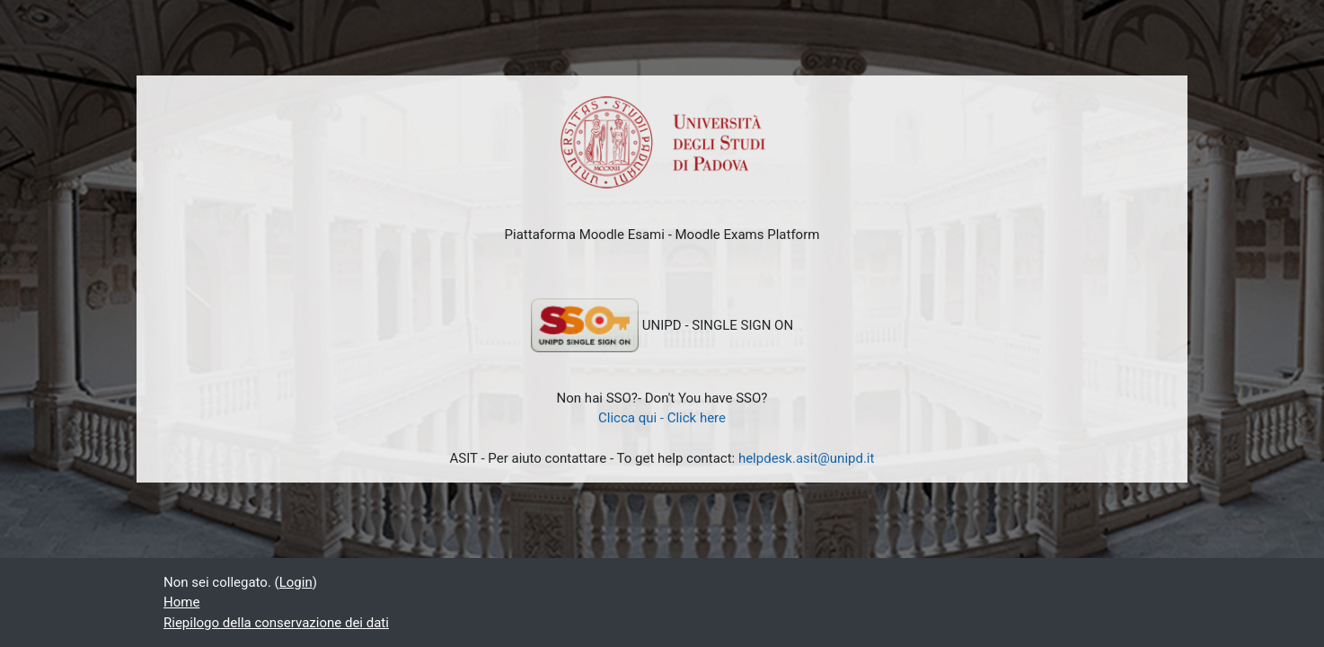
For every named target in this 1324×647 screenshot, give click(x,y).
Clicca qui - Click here (662, 418)
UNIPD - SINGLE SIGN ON (662, 325)
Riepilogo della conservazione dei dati (276, 623)
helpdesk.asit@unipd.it (806, 458)
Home (181, 602)
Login (296, 582)
